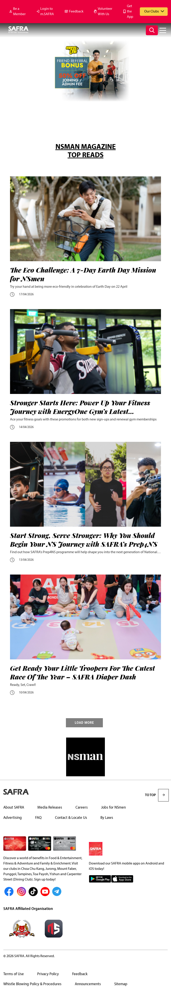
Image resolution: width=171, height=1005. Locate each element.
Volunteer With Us (105, 11)
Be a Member (19, 11)
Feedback (76, 11)
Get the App (130, 11)
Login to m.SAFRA (47, 11)
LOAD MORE (84, 722)
